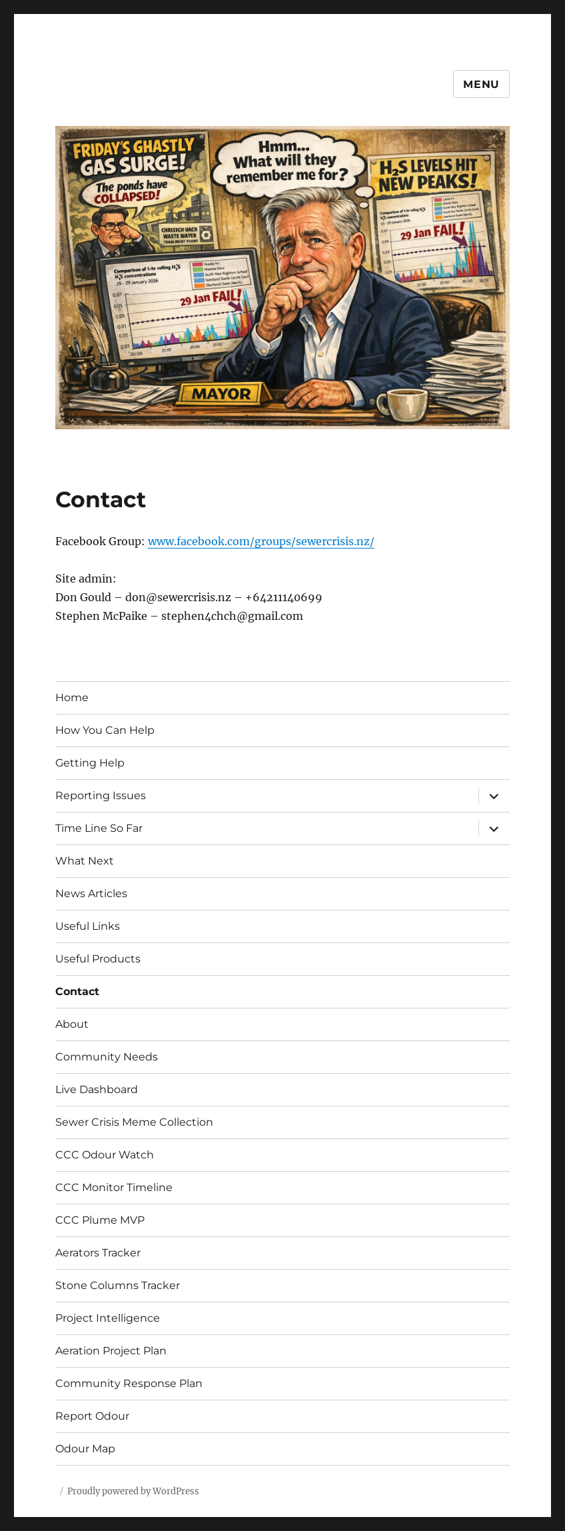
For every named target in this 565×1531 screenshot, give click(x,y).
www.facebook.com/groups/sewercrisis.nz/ (261, 541)
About (72, 1024)
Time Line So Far (99, 828)
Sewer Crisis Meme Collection (134, 1122)
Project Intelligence (107, 1318)
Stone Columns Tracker (117, 1285)
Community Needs (106, 1056)
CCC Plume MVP (100, 1220)
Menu (481, 84)
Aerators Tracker (98, 1252)
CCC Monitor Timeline (114, 1187)
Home (72, 697)
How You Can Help (105, 730)
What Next (84, 860)
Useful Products (98, 958)
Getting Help (90, 763)
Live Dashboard (96, 1089)
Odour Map (85, 1448)
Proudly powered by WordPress (133, 1491)
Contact (77, 991)
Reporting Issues (100, 795)
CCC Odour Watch (104, 1154)
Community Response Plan (129, 1383)
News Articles (91, 893)
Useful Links (87, 926)
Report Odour (92, 1416)
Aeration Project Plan (111, 1350)
